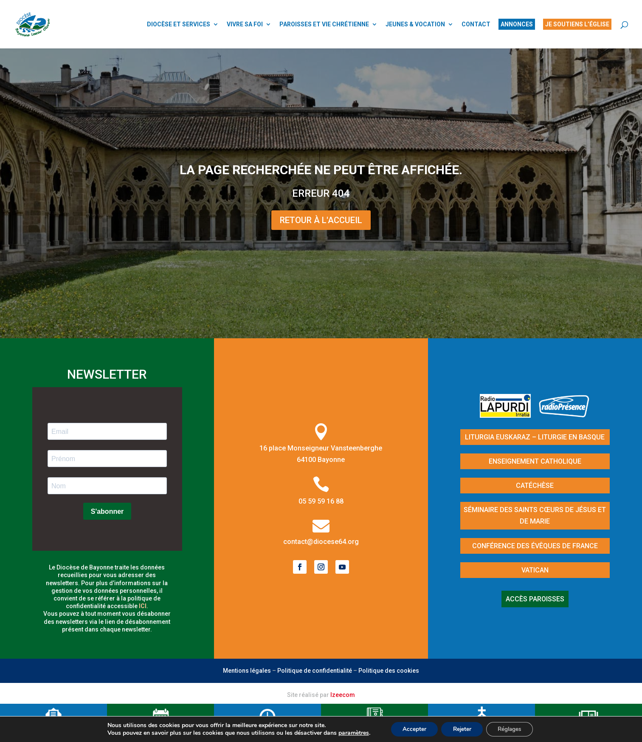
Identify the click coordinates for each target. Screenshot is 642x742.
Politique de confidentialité (314, 670)
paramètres (349, 732)
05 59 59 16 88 (321, 501)
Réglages (512, 729)
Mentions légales (247, 670)
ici (142, 606)
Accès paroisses (535, 599)
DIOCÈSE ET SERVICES (178, 24)
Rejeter (461, 729)
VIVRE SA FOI (245, 24)
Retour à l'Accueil (321, 220)
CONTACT (476, 24)
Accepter (411, 729)
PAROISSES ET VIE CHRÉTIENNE (324, 24)
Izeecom (342, 694)
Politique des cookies (388, 670)
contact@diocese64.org (321, 542)
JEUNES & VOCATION (415, 24)
